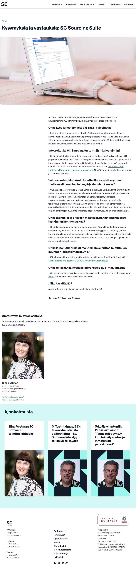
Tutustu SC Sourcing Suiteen (64, 297)
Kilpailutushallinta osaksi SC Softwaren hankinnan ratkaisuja (78, 260)
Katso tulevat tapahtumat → (13, 400)
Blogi (4, 21)
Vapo (50, 276)
